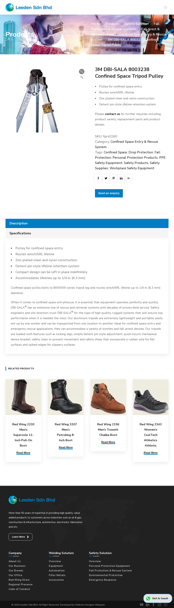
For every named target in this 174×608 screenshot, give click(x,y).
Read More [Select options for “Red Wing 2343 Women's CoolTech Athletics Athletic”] (151, 452)
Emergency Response (102, 579)
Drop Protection (141, 152)
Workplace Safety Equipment (132, 168)
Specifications (20, 233)
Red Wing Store (19, 579)
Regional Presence (21, 583)
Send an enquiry (109, 193)
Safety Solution (136, 24)
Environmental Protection (106, 574)
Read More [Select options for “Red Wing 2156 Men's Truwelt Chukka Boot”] (108, 442)
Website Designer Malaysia (90, 604)
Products (112, 24)
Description (18, 223)
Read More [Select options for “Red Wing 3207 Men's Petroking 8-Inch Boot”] (66, 447)
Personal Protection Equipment (109, 565)
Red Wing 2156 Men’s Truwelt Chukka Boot (108, 429)
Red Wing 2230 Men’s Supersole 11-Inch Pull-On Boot (23, 435)
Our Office (15, 574)
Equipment (56, 565)
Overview (55, 560)
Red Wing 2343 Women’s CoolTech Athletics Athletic (151, 435)
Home (95, 24)
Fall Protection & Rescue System (110, 570)
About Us (15, 560)
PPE (162, 157)
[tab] (87, 223)
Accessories (56, 579)
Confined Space (115, 152)
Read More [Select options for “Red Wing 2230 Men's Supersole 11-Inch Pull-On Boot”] (23, 452)
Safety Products (136, 163)
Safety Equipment (108, 163)
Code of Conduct (19, 588)
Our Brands (16, 570)
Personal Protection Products (135, 157)
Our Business (17, 565)
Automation (57, 570)
